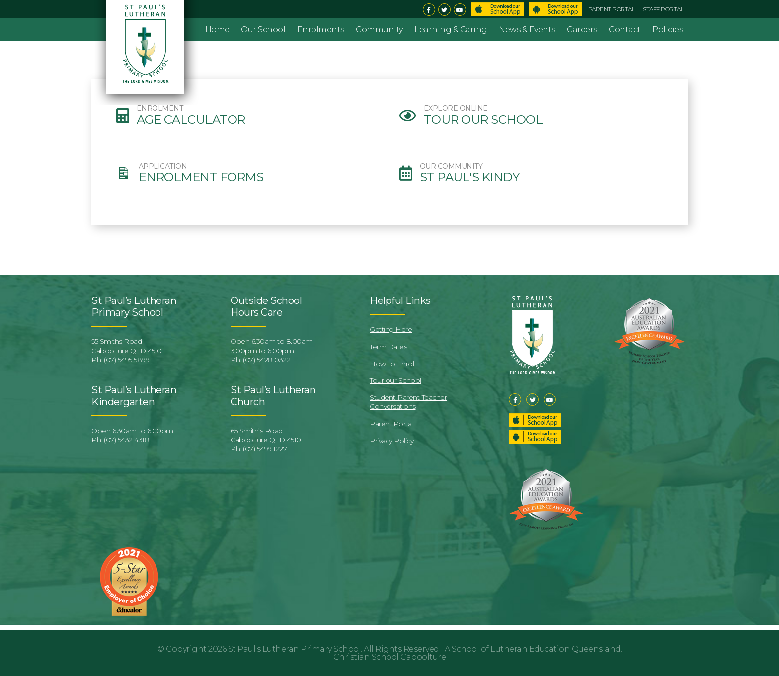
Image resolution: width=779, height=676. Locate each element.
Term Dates (388, 346)
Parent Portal (611, 9)
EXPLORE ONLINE (456, 108)
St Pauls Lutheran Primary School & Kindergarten (146, 52)
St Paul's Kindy (470, 177)
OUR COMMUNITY (451, 166)
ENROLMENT (160, 108)
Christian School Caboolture (389, 657)
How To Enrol (392, 363)
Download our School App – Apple (535, 420)
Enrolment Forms (201, 177)
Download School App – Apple (497, 9)
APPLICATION (163, 166)
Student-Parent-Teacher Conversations (408, 402)
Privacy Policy (391, 440)
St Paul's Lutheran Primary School (294, 649)
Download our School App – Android (535, 437)
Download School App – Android (555, 9)
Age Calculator (191, 120)
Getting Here (391, 329)
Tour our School (483, 120)
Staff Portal (663, 9)
